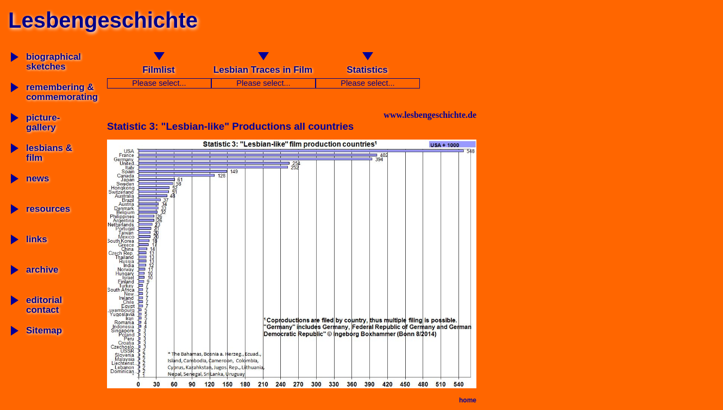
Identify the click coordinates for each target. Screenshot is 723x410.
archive (42, 269)
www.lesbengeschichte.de (429, 114)
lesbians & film (49, 153)
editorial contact (44, 305)
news (37, 178)
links (36, 239)
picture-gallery (43, 122)
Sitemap (44, 330)
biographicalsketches (53, 62)
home (467, 400)
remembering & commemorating (62, 92)
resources (48, 209)
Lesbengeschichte (103, 20)
